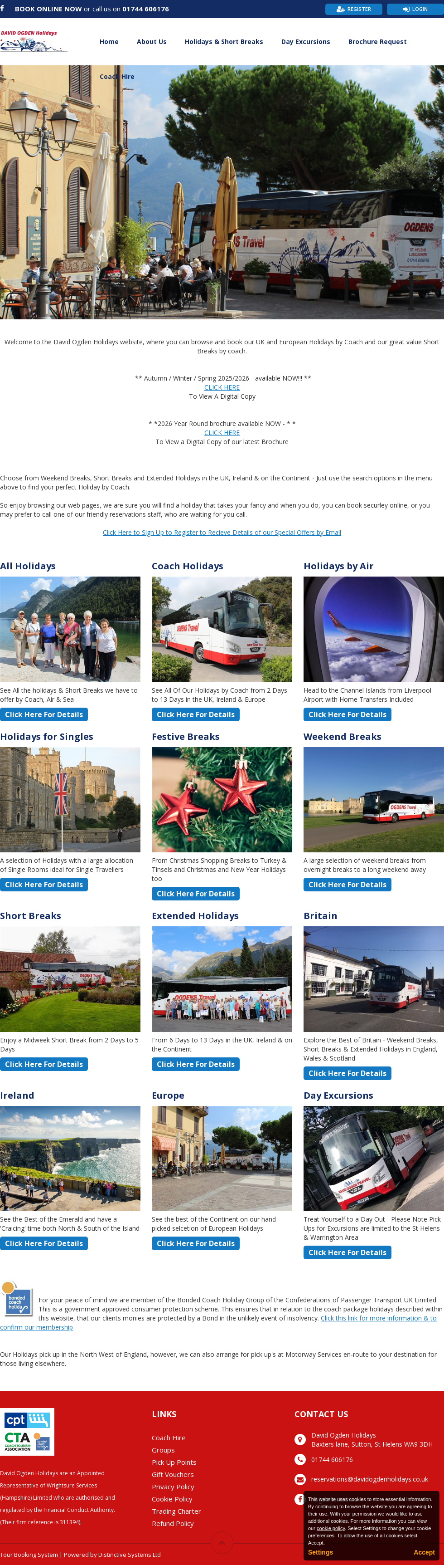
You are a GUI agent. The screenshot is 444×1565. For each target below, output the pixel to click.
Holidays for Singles (46, 736)
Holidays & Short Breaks (224, 41)
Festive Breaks (186, 736)
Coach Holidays (187, 566)
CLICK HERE (222, 387)
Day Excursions (305, 41)
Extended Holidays (195, 916)
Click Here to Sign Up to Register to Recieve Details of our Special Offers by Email (222, 532)
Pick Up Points (174, 1462)
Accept (424, 1552)
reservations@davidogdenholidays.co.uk (369, 1479)
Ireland (17, 1095)
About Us (152, 41)
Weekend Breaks (342, 736)
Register (359, 8)
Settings (320, 1552)
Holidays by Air (339, 566)
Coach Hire (117, 76)
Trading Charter (176, 1511)
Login (420, 8)
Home (109, 41)
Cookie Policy (172, 1498)
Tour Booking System (29, 1554)
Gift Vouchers (173, 1474)
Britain (321, 916)
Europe (168, 1095)
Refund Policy (173, 1523)
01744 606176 (145, 8)
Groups (163, 1449)
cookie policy (331, 1528)
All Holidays (28, 566)
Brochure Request (377, 41)
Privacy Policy (173, 1486)
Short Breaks (30, 916)
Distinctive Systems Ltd (129, 1554)
